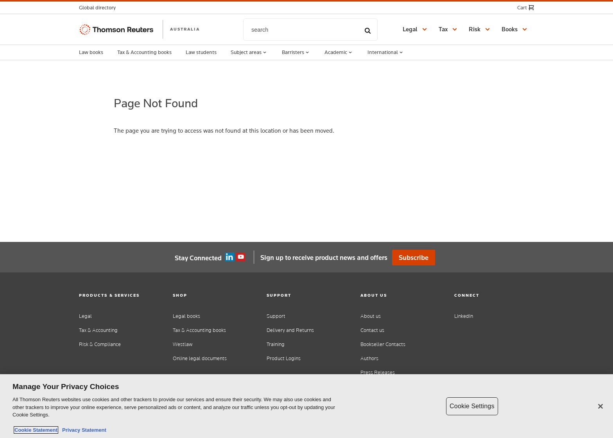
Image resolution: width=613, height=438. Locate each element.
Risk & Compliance (100, 344)
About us (370, 316)
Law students (201, 52)
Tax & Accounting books (144, 52)
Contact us (372, 330)
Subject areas (249, 52)
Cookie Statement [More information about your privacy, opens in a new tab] (35, 430)
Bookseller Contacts (382, 344)
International (385, 52)
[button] (99, 8)
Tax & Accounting (98, 330)
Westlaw (182, 344)
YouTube (241, 257)
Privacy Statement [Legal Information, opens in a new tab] (82, 430)
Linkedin (229, 257)
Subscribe (413, 257)
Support (276, 316)
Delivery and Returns (290, 330)
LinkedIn (463, 316)
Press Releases (377, 372)
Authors (369, 358)
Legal (85, 316)
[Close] (600, 406)
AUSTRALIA (185, 29)
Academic (338, 52)
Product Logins (284, 358)
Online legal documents (200, 358)
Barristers (296, 52)
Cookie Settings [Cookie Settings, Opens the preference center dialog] (472, 406)
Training (276, 344)
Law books (91, 52)
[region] (306, 406)
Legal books (186, 316)
